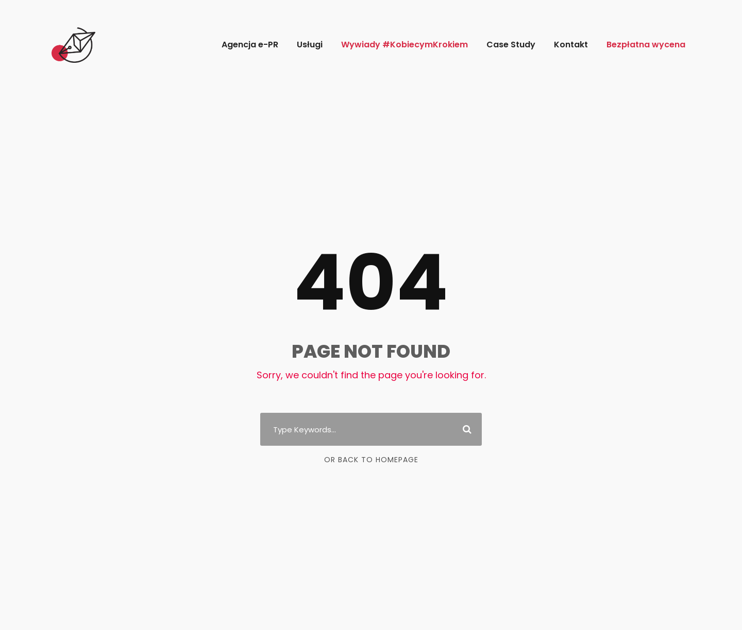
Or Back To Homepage (371, 459)
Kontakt (571, 44)
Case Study (510, 44)
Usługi (310, 44)
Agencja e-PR (250, 44)
